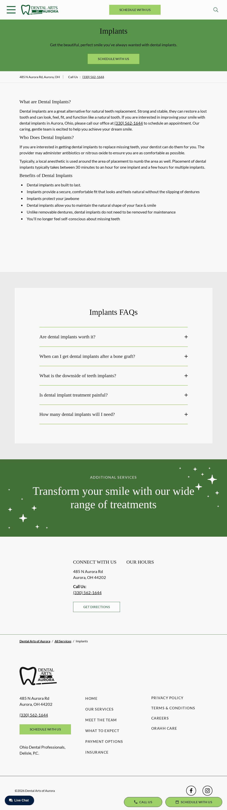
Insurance (97, 752)
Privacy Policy (167, 698)
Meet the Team (101, 720)
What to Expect (102, 730)
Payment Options (104, 741)
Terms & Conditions (173, 708)
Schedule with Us (135, 10)
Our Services (99, 709)
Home (91, 698)
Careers (160, 718)
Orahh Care (164, 728)
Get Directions (96, 607)
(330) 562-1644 (93, 77)
